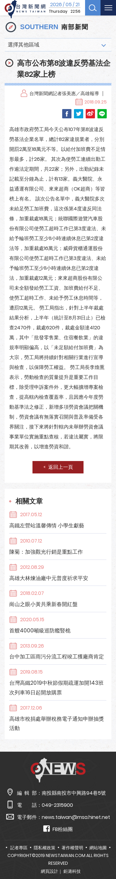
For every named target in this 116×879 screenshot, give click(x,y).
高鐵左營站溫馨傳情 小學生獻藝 (46, 525)
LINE (102, 113)
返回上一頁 (60, 467)
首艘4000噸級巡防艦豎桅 (40, 630)
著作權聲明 (72, 848)
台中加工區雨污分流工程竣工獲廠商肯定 (56, 656)
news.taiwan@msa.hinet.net (76, 817)
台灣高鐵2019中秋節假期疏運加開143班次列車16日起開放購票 (56, 687)
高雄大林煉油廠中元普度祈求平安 (48, 578)
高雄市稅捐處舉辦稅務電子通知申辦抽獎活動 (56, 723)
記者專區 (19, 848)
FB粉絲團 (58, 829)
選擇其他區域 (23, 44)
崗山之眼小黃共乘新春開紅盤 (43, 604)
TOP (106, 856)
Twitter (78, 113)
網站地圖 (98, 848)
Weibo (90, 113)
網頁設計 (49, 871)
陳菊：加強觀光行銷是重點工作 (46, 552)
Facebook (66, 113)
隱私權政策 (44, 848)
